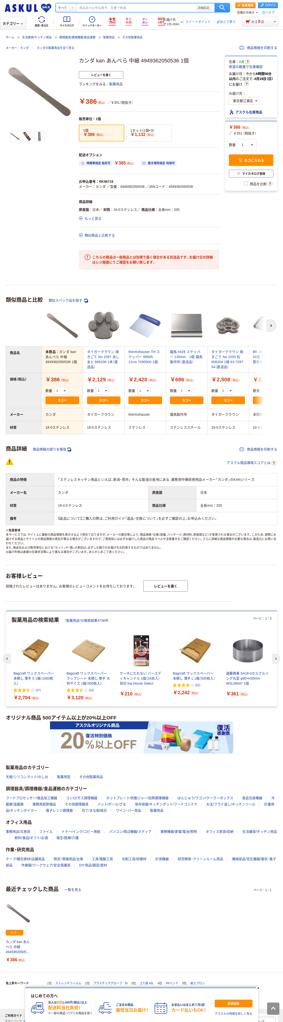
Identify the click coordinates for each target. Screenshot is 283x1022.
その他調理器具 (76, 804)
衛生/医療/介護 (68, 838)
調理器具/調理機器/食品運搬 (77, 37)
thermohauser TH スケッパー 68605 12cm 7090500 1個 (144, 357)
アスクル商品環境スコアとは (251, 463)
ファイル (46, 831)
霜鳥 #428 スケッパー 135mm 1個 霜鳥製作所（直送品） (186, 357)
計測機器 (162, 859)
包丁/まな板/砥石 (94, 810)
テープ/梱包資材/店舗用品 (25, 859)
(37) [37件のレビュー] (38, 690)
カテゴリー (13, 23)
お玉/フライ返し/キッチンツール (230, 804)
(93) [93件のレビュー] (197, 685)
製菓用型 (63, 777)
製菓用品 (109, 37)
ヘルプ (270, 12)
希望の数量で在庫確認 (246, 67)
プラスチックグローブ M (110, 983)
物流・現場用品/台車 (68, 859)
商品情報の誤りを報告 (52, 449)
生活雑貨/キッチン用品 (37, 37)
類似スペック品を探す (68, 300)
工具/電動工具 (102, 859)
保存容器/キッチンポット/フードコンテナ (166, 804)
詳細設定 (203, 7)
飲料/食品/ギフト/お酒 (31, 838)
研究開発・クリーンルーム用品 (200, 859)
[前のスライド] (7, 658)
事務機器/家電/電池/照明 (178, 831)
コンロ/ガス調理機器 (81, 798)
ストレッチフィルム (68, 983)
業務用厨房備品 (44, 804)
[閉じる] (258, 988)
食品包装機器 (252, 798)
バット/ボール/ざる (111, 804)
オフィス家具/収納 (220, 831)
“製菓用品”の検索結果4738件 (86, 620)
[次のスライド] (276, 658)
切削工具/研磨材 (134, 859)
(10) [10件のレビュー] (91, 690)
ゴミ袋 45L (146, 983)
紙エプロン (197, 983)
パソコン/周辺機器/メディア (130, 831)
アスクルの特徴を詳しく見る (233, 1014)
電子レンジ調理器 (59, 810)
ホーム (10, 37)
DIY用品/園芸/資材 (93, 865)
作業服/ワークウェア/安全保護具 (45, 865)
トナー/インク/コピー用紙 (81, 831)
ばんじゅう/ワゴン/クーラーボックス (205, 798)
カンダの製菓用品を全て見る (55, 48)
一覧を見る (72, 890)
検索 (222, 7)
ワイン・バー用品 (128, 810)
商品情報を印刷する (258, 47)
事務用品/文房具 (18, 831)
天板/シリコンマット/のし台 (27, 777)
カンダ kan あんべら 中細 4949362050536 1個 (18, 947)
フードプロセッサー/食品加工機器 (31, 798)
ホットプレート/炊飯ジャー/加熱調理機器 (137, 798)
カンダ (24, 48)
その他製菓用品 (132, 37)
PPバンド (172, 983)
